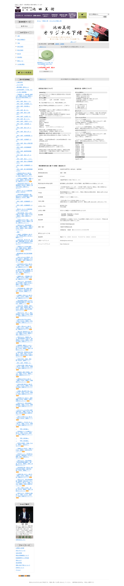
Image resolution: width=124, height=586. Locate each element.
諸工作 (19, 53)
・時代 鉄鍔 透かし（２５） (24, 159)
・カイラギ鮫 (19, 84)
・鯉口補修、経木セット (24, 87)
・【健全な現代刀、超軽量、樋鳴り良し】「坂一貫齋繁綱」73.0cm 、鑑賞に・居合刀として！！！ (24, 272)
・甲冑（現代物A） (22, 438)
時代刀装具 (20, 50)
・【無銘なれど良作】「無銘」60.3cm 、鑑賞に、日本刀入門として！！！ (24, 450)
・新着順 (61, 44)
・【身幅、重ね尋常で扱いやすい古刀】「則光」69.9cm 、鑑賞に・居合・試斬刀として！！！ (24, 393)
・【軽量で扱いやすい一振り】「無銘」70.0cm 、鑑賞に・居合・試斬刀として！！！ (24, 476)
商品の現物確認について (22, 555)
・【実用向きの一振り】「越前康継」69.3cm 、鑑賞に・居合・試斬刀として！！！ (24, 399)
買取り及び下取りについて (23, 565)
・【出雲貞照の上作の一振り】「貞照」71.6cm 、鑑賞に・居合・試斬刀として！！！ (24, 265)
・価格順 (56, 44)
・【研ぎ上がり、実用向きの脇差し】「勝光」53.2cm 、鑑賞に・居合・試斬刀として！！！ (24, 495)
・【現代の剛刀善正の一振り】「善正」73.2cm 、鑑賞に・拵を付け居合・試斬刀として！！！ (24, 386)
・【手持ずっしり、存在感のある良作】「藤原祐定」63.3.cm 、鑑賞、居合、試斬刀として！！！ (24, 456)
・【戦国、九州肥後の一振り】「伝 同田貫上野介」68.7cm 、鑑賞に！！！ (24, 236)
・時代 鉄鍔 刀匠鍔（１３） (24, 121)
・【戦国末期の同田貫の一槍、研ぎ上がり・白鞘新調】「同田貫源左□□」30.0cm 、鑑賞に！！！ (24, 197)
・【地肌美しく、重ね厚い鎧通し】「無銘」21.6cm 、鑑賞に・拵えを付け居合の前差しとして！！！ (24, 97)
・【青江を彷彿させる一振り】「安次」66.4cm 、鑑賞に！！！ (24, 418)
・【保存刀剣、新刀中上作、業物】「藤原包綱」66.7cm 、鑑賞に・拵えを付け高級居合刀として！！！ (24, 242)
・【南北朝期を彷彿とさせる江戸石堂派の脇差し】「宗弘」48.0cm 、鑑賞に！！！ (24, 302)
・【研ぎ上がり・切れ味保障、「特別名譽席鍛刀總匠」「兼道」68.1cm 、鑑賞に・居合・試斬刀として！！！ (24, 463)
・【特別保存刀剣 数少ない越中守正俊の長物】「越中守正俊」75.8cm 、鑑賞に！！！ (24, 470)
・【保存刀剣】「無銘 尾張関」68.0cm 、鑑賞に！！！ (23, 359)
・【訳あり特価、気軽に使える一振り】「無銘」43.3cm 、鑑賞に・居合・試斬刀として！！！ (24, 367)
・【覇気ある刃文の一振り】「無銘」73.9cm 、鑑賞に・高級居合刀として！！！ (24, 380)
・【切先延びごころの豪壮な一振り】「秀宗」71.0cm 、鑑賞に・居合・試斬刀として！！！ (24, 434)
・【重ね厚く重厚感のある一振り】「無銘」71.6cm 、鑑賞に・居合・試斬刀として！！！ (24, 333)
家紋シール (20, 61)
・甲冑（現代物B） (22, 440)
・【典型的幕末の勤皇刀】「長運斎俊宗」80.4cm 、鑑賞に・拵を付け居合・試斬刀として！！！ (24, 186)
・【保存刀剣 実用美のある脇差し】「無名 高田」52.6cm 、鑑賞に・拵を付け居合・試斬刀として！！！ (24, 354)
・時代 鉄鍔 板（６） (22, 110)
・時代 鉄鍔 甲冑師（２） (23, 363)
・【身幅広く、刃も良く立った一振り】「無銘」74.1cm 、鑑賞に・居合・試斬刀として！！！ (24, 424)
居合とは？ (19, 560)
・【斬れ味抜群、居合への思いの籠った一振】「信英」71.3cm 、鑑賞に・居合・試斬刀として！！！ (24, 215)
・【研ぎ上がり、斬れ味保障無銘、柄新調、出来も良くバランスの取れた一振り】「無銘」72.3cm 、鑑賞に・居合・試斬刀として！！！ (24, 482)
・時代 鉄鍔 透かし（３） (23, 101)
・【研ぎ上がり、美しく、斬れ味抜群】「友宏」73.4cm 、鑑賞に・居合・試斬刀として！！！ (24, 315)
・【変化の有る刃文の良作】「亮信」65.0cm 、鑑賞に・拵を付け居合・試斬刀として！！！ (24, 322)
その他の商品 (20, 64)
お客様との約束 (20, 548)
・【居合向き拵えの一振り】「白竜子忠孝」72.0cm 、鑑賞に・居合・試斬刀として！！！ (24, 174)
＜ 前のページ (42, 47)
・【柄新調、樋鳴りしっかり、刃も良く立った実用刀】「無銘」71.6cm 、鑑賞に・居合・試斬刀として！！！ (24, 347)
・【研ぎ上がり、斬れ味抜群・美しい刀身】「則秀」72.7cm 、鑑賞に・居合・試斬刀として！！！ (24, 284)
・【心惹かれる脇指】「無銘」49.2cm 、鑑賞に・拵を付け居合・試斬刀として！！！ (24, 180)
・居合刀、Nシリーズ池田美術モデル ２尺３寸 (24, 191)
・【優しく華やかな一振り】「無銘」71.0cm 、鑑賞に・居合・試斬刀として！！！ (24, 328)
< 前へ (72, 42)
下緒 (18, 43)
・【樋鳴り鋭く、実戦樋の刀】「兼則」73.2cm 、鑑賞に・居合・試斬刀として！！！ (24, 278)
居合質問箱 (19, 562)
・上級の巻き (19, 82)
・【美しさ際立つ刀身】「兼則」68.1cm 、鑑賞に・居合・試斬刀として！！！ (24, 489)
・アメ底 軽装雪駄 (21, 92)
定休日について (20, 567)
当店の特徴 (19, 553)
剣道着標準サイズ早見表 (22, 558)
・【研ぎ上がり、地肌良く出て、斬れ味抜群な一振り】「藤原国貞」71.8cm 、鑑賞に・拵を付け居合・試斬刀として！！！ (24, 340)
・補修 (17, 232)
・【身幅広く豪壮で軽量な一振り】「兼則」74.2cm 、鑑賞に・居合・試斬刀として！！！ (24, 374)
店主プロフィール (20, 550)
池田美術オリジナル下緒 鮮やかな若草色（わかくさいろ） (45, 64)
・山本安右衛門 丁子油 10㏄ (24, 89)
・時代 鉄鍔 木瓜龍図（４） (24, 103)
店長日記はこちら (20, 539)
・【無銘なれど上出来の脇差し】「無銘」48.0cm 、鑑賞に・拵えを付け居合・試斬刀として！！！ (24, 249)
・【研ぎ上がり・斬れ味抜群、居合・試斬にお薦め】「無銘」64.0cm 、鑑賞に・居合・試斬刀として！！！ (24, 227)
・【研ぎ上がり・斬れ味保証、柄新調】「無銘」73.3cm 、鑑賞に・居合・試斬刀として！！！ (24, 405)
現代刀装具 (20, 46)
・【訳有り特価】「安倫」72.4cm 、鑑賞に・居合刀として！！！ (24, 444)
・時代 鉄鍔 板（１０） (23, 119)
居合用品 (19, 57)
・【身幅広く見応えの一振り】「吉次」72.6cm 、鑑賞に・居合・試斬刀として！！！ (24, 297)
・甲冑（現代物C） (22, 429)
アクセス (18, 570)
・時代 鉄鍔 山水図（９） (23, 116)
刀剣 (18, 36)
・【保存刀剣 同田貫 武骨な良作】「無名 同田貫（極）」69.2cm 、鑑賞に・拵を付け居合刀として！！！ (24, 308)
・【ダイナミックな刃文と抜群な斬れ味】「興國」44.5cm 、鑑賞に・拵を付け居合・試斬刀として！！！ (24, 412)
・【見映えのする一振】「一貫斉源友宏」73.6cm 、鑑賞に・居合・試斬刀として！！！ (24, 221)
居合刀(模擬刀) (21, 39)
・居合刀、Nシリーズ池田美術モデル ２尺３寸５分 (24, 209)
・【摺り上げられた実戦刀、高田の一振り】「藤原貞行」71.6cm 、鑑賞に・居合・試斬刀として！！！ (24, 259)
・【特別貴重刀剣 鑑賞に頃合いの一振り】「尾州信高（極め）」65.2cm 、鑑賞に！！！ (24, 290)
